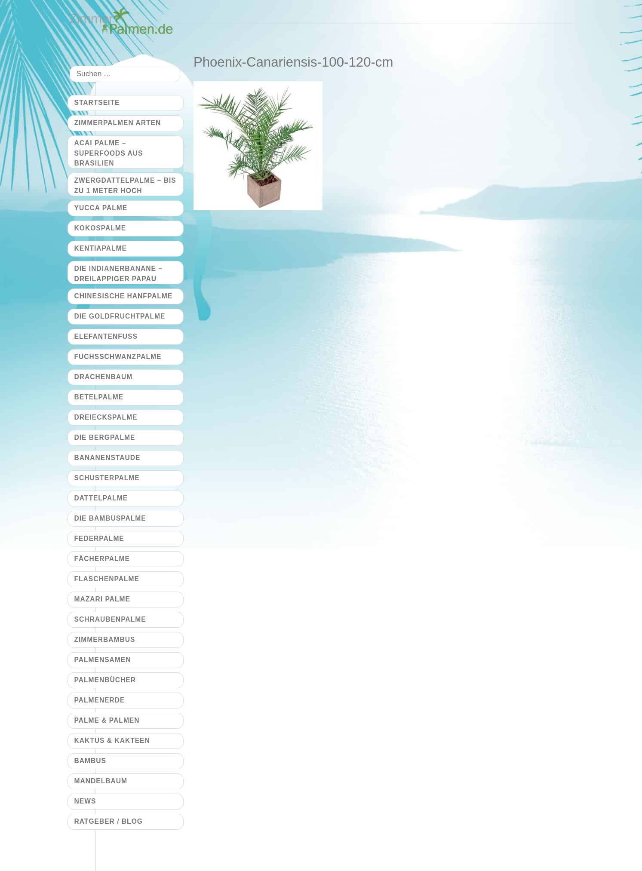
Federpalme (99, 538)
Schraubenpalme (110, 619)
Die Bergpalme (104, 437)
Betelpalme (99, 397)
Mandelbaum (100, 781)
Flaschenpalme (106, 579)
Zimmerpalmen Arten (117, 122)
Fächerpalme (102, 558)
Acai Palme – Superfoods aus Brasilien (108, 153)
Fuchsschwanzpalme (118, 356)
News (85, 801)
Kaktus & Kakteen (112, 740)
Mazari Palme (102, 599)
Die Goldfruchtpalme (120, 316)
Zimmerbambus (104, 639)
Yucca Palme (101, 208)
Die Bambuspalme (110, 518)
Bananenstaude (107, 457)
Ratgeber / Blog (108, 821)
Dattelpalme (101, 498)
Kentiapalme (100, 248)
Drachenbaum (103, 376)
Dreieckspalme (106, 417)
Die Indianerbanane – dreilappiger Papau (118, 273)
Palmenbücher (105, 680)
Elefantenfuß (106, 336)
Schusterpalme (107, 478)
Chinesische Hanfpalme (123, 296)
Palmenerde (99, 700)
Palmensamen (102, 659)
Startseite (97, 102)
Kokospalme (100, 228)
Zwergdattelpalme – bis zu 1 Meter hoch (125, 185)
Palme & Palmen (107, 720)
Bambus (90, 760)
